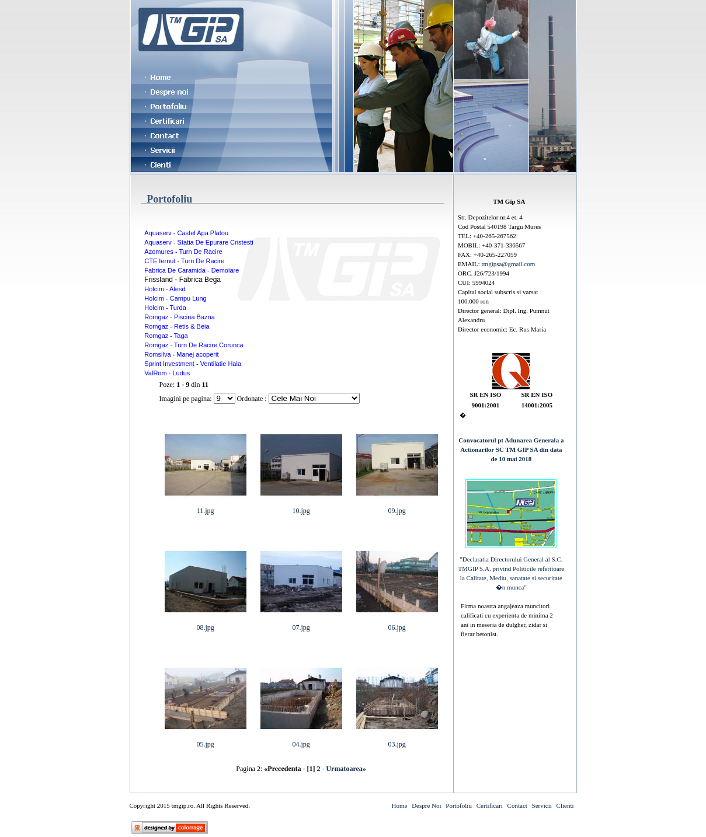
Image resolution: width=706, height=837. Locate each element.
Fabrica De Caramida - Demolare (191, 270)
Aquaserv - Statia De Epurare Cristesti (198, 242)
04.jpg (301, 740)
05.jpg (205, 740)
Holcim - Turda (165, 307)
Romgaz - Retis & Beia (176, 326)
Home (399, 805)
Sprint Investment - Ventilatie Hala (192, 363)
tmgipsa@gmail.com (508, 263)
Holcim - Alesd (164, 288)
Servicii (542, 805)
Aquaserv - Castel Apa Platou (186, 232)
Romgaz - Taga (165, 335)
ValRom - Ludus (167, 372)
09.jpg (397, 507)
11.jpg (205, 507)
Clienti (565, 805)
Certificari (490, 805)
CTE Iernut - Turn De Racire (184, 260)
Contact (517, 805)
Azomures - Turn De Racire (183, 251)
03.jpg (397, 740)
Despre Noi (426, 805)
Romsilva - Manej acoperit (181, 354)
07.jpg (301, 624)
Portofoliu (459, 805)
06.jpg (397, 624)
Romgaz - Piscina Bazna (179, 316)
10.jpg (301, 507)
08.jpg (205, 624)
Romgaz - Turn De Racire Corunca (193, 344)
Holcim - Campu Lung (175, 298)
